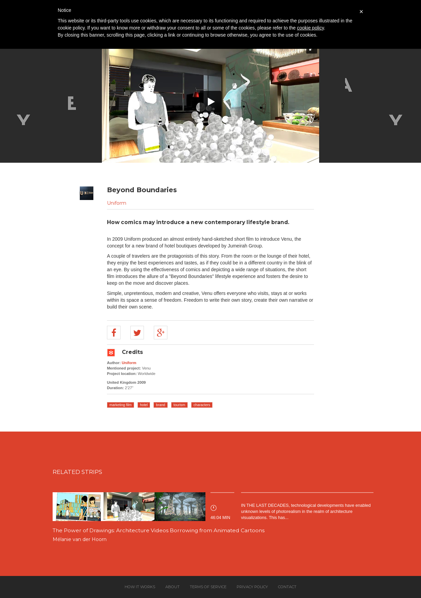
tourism (179, 405)
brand (160, 405)
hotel (144, 405)
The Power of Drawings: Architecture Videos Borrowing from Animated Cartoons (158, 530)
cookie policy (310, 28)
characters (202, 405)
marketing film (120, 405)
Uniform (116, 203)
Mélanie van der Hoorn (80, 539)
